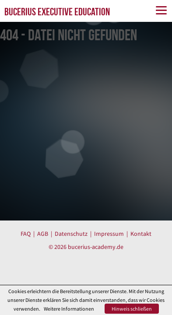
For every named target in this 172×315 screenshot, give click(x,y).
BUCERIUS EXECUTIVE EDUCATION (57, 12)
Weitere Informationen (69, 308)
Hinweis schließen (132, 308)
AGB (42, 234)
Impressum (109, 234)
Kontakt (140, 234)
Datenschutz (71, 234)
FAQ (26, 234)
